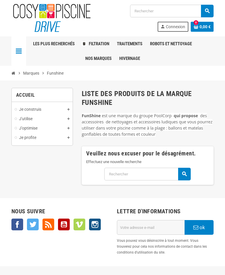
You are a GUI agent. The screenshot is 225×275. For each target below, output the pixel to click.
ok (199, 227)
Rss (48, 224)
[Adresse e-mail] (151, 227)
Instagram (95, 224)
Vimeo (79, 224)
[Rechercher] (171, 11)
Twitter (33, 224)
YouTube (64, 224)
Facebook (17, 224)
